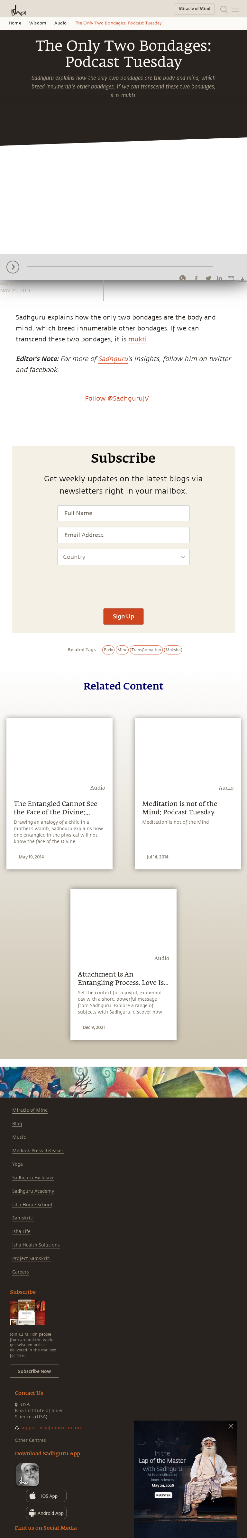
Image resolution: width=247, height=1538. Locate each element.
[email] (230, 278)
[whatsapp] (182, 278)
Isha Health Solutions (36, 1245)
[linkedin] (219, 278)
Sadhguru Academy (33, 1191)
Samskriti (23, 1218)
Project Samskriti (31, 1258)
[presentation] (123, 583)
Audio (60, 23)
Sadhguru (113, 359)
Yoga (17, 1164)
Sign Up (123, 616)
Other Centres (30, 1440)
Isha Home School (32, 1204)
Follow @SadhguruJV (117, 398)
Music (19, 1137)
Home (15, 23)
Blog (17, 1123)
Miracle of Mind (30, 1110)
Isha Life (21, 1231)
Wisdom (37, 23)
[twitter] (208, 278)
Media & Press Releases (38, 1150)
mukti (137, 339)
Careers (20, 1272)
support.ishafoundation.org (51, 1427)
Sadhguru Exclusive (33, 1177)
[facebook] (196, 278)
